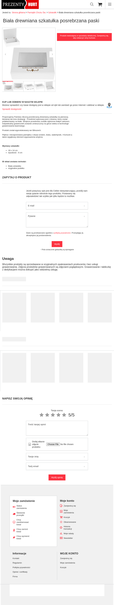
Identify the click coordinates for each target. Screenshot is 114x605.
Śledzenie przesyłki (20, 514)
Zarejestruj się (70, 506)
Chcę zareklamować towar (22, 522)
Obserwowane (70, 522)
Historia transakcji (68, 527)
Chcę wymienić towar (22, 537)
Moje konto (67, 500)
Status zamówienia (21, 507)
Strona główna (18, 12)
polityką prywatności (62, 233)
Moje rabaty (69, 533)
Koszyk (67, 517)
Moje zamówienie (24, 500)
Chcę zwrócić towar (22, 530)
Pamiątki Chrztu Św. (36, 12)
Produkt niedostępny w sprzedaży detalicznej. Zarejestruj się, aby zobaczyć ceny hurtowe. (84, 37)
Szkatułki (52, 12)
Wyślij (57, 244)
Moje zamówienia (69, 511)
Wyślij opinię (57, 477)
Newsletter (68, 538)
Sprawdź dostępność (12, 109)
